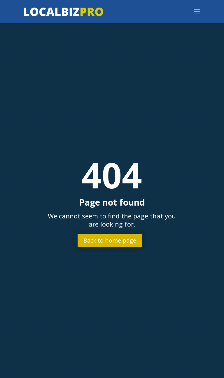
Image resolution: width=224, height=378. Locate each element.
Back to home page (109, 240)
